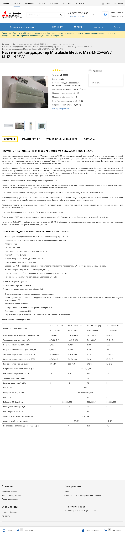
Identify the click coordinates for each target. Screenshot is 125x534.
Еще (116, 27)
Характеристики (31, 139)
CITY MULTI (57, 27)
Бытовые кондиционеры (22, 27)
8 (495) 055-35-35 (79, 13)
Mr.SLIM (78, 27)
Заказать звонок (77, 16)
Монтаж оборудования (11, 495)
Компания (29, 3)
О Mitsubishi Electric (10, 512)
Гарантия (67, 3)
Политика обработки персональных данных (82, 495)
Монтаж (41, 3)
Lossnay (97, 27)
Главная (5, 3)
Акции (66, 491)
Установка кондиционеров (61, 139)
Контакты (80, 3)
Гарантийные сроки (10, 499)
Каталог (17, 3)
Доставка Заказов (9, 491)
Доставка (54, 3)
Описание (9, 139)
